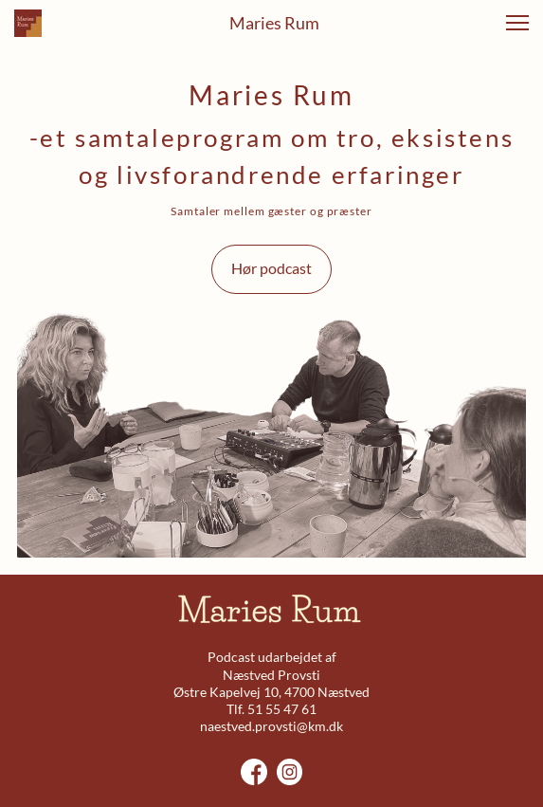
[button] (517, 23)
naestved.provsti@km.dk (271, 726)
